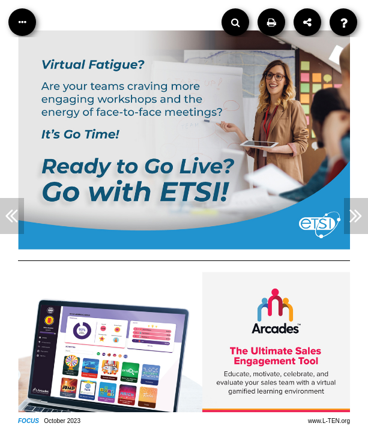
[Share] (307, 22)
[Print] (271, 22)
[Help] (343, 22)
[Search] (235, 22)
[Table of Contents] (22, 22)
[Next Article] (356, 216)
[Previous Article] (12, 216)
